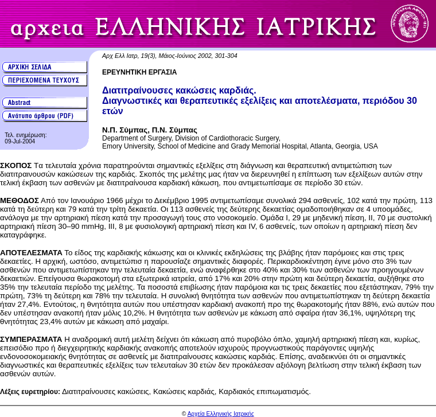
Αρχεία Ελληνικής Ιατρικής (221, 414)
